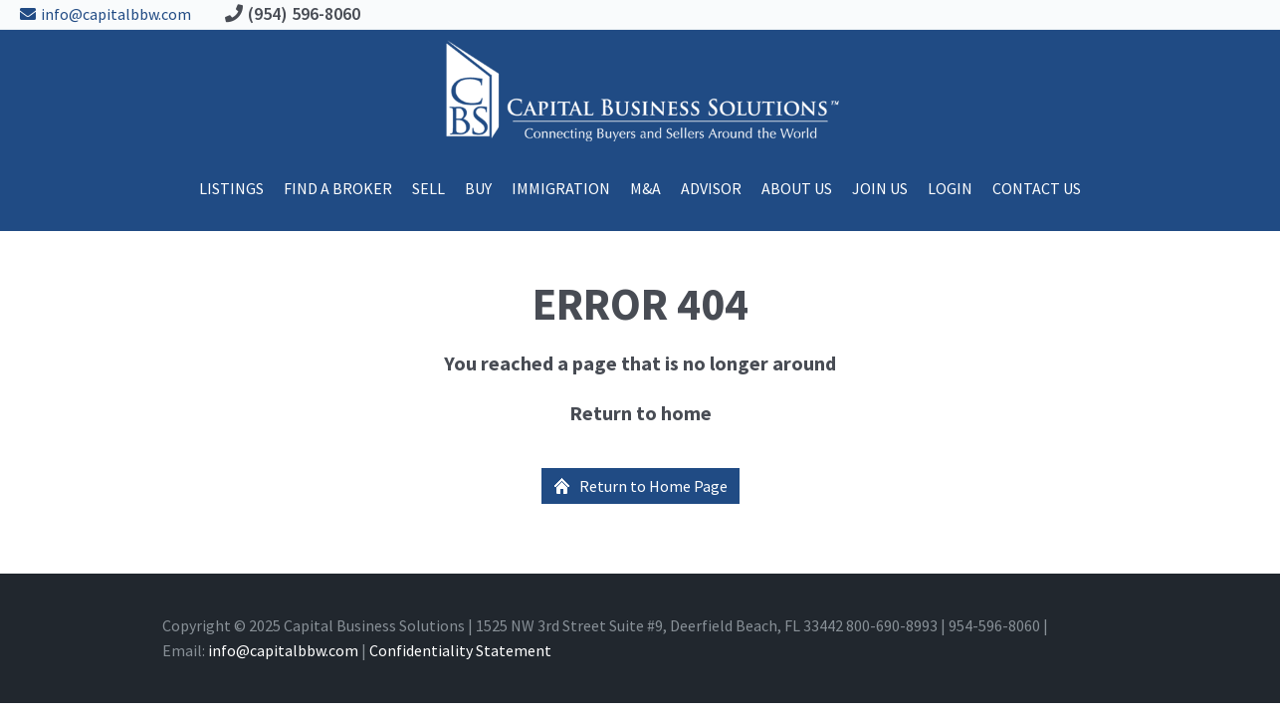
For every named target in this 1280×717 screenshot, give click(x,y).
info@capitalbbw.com (100, 14)
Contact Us (1036, 188)
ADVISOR (711, 188)
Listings (231, 188)
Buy (478, 188)
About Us (796, 188)
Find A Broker (338, 188)
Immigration (561, 188)
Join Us (880, 188)
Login (950, 188)
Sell (428, 188)
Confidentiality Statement (460, 650)
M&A (645, 188)
